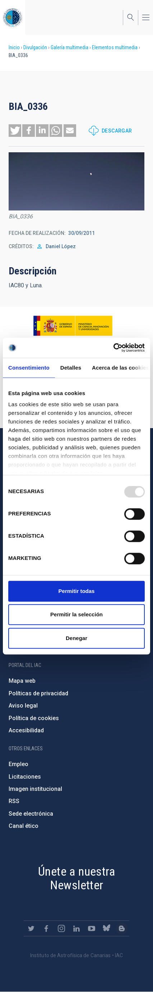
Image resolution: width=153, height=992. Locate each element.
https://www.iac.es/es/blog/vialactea (121, 928)
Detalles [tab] (70, 368)
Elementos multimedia (115, 47)
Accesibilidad (26, 730)
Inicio (14, 47)
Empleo (18, 764)
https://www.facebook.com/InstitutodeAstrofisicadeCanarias (46, 928)
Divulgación (35, 47)
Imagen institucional (35, 788)
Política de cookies (34, 718)
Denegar (76, 638)
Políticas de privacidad (38, 693)
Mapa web (22, 680)
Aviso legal (23, 705)
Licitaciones (25, 776)
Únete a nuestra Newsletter (76, 878)
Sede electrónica (31, 813)
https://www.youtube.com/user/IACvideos (91, 928)
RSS (14, 801)
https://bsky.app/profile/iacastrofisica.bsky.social (106, 928)
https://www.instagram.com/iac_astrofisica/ (61, 928)
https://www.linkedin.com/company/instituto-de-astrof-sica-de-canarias (76, 928)
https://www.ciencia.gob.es (73, 325)
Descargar (117, 131)
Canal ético (23, 825)
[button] (15, 130)
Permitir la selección (76, 614)
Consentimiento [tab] (29, 368)
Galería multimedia (69, 47)
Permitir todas (77, 591)
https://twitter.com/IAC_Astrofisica (31, 928)
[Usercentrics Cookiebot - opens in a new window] (113, 347)
